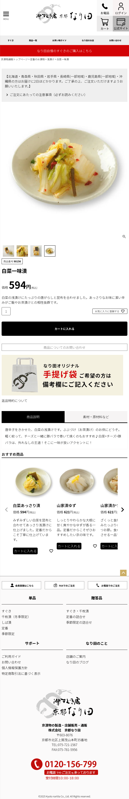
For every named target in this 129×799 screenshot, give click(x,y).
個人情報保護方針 (15, 667)
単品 (32, 597)
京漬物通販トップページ (14, 59)
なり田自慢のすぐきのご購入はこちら (64, 50)
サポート (32, 643)
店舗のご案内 (76, 656)
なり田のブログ (77, 662)
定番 (5, 628)
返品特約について (15, 400)
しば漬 (6, 622)
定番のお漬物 (37, 59)
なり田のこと (97, 643)
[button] (6, 509)
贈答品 (96, 597)
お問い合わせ (11, 662)
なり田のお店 (88, 40)
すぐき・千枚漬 (77, 610)
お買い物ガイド (59, 40)
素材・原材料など (96, 416)
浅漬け (50, 59)
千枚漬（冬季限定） (16, 616)
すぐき (11, 40)
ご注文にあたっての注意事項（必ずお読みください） (48, 94)
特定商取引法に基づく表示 (21, 673)
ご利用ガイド (11, 656)
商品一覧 (33, 40)
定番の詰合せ (76, 616)
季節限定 (8, 633)
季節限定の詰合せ (79, 622)
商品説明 (33, 416)
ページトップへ (123, 573)
